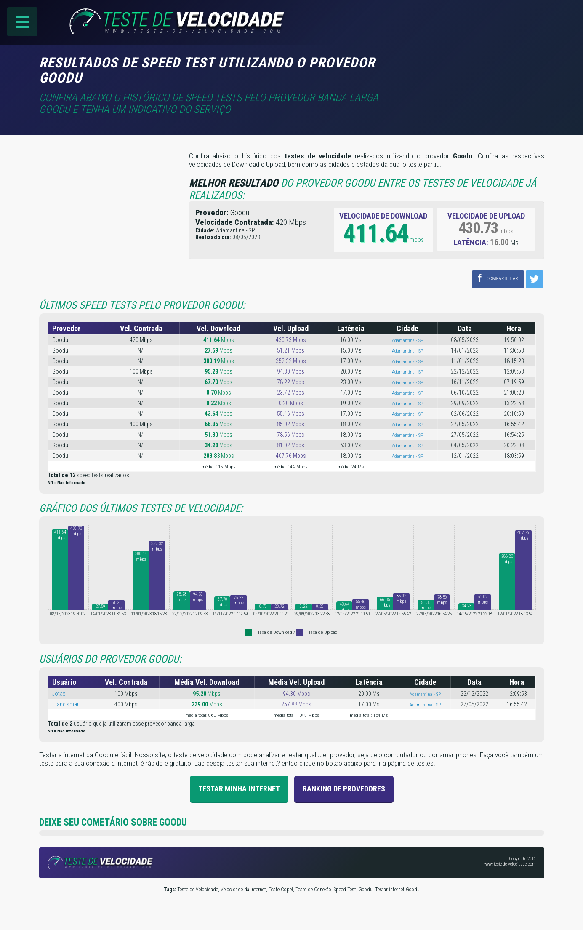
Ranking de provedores (344, 788)
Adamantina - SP (407, 340)
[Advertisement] (473, 67)
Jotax (58, 693)
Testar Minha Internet (239, 788)
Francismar (65, 703)
